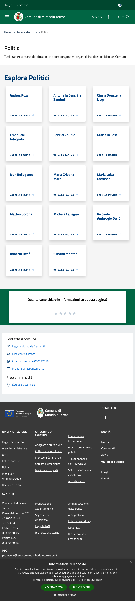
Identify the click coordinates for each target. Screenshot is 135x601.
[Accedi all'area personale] (120, 5)
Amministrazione (26, 32)
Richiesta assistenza (47, 532)
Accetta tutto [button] (54, 587)
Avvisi (104, 455)
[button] (67, 595)
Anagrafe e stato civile (48, 445)
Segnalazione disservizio (43, 517)
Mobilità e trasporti (46, 470)
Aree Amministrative (14, 448)
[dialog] (67, 580)
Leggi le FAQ (42, 526)
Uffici (5, 455)
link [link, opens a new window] (101, 579)
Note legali (74, 527)
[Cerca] (128, 17)
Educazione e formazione (76, 438)
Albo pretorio (76, 515)
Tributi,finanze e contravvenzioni (78, 461)
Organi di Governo (13, 442)
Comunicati (108, 448)
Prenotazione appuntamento (44, 506)
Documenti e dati (12, 485)
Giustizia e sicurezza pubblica (80, 449)
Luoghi (105, 472)
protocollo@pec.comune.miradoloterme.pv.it (29, 555)
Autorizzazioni (76, 481)
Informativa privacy (79, 521)
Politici (6, 467)
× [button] (131, 562)
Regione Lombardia (16, 5)
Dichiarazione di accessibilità (77, 536)
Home (7, 32)
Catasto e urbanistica (47, 464)
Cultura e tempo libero (48, 451)
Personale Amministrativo (11, 476)
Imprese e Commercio (48, 457)
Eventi (105, 478)
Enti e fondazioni (12, 461)
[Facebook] (106, 16)
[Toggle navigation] (7, 16)
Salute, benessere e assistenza (80, 472)
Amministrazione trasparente (78, 506)
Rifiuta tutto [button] (81, 586)
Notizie (105, 442)
